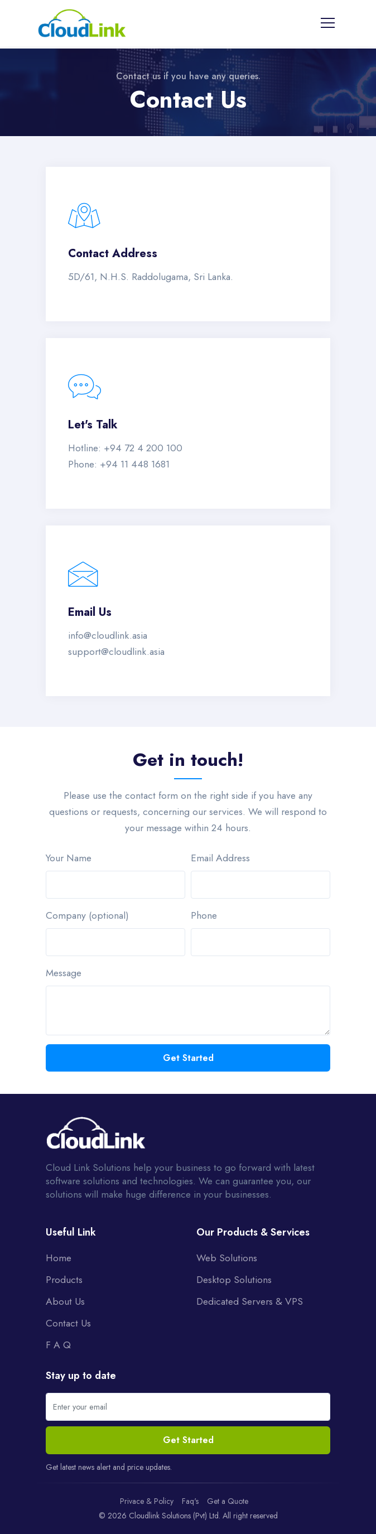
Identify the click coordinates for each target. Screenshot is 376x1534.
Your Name (68, 858)
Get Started (188, 1057)
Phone (204, 915)
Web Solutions (226, 1258)
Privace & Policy (146, 1501)
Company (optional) (87, 915)
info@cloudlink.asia (107, 635)
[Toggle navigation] (327, 23)
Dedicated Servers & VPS (249, 1301)
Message (63, 973)
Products (64, 1279)
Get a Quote (227, 1501)
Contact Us (68, 1323)
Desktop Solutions (234, 1279)
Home (58, 1258)
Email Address (220, 858)
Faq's (190, 1501)
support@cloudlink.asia (116, 651)
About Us (65, 1301)
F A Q (58, 1345)
